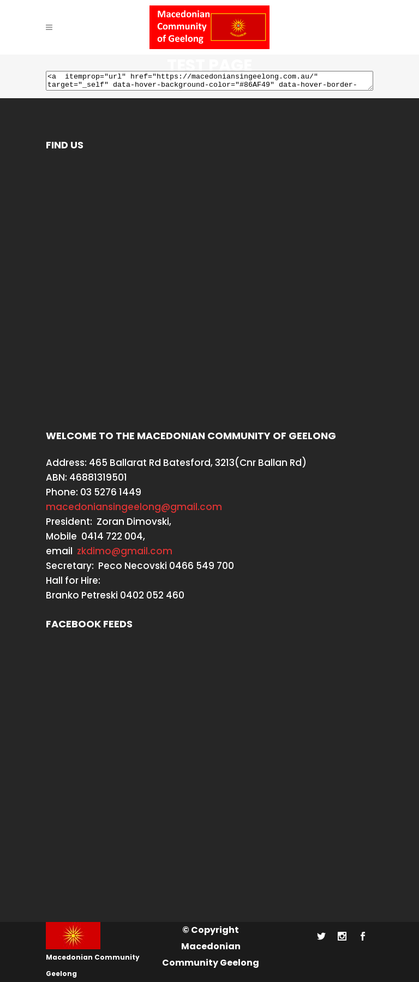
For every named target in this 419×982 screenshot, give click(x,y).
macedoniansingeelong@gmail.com (134, 506)
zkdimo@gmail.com (124, 551)
